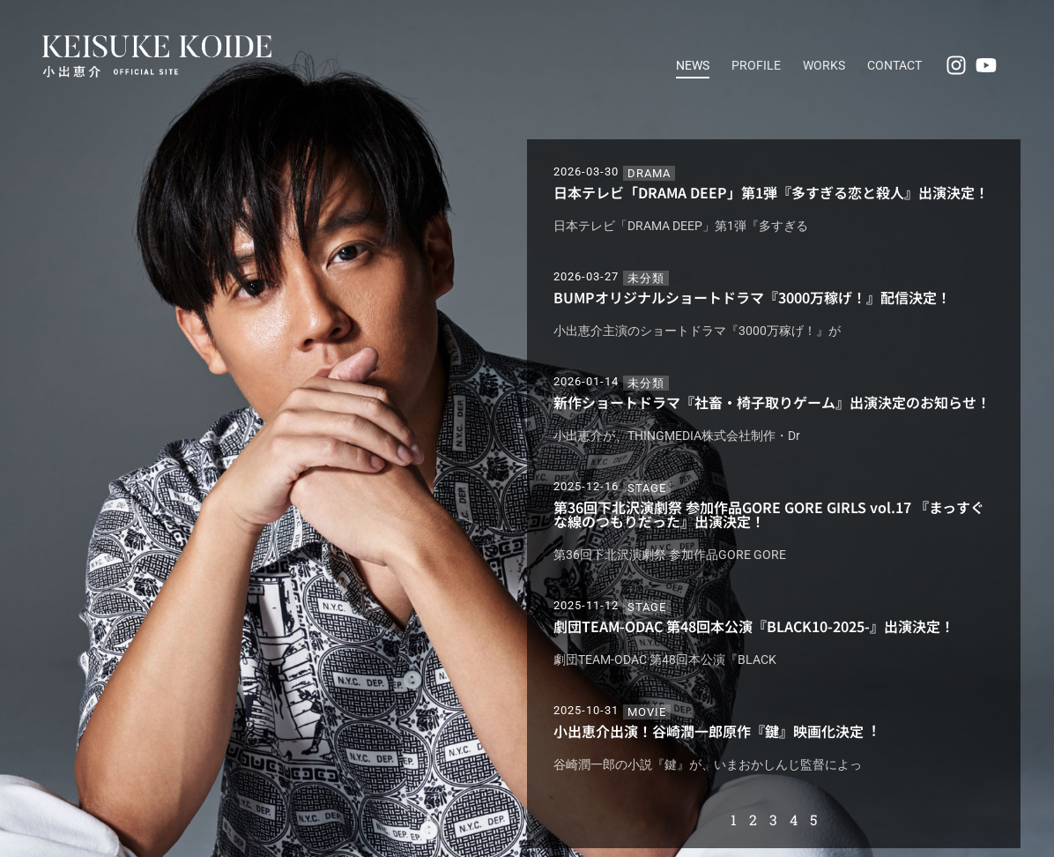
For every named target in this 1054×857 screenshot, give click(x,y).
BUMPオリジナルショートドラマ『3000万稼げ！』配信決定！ (752, 297)
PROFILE (756, 65)
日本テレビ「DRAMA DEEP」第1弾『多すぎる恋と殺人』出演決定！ (771, 192)
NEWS (692, 65)
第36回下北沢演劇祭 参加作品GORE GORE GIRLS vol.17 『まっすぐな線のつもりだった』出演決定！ (768, 514)
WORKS (824, 65)
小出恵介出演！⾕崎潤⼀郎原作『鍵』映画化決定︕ (715, 730)
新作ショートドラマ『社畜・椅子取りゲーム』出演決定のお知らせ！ (772, 402)
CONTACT (894, 65)
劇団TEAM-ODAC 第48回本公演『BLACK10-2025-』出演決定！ (753, 626)
